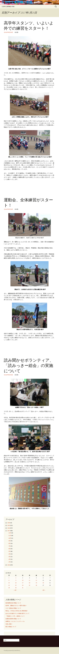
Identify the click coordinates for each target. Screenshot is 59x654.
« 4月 (15, 590)
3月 (9, 556)
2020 (8, 523)
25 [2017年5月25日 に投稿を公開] (29, 585)
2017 (8, 530)
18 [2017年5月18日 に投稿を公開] (29, 583)
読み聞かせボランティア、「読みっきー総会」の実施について (29, 365)
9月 (9, 541)
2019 (8, 525)
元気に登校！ (9, 624)
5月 (9, 551)
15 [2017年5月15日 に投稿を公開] (9, 583)
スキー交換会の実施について (13, 608)
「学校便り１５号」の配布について (15, 616)
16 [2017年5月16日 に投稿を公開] (15, 583)
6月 (9, 548)
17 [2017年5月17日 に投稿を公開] (22, 583)
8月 (9, 543)
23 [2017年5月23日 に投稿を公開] (15, 585)
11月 (10, 535)
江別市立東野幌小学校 (8, 6)
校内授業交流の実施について (13, 603)
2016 (8, 565)
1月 (9, 562)
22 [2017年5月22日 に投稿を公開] (9, 585)
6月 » (44, 590)
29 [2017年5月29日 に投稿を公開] (9, 587)
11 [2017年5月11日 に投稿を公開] (29, 580)
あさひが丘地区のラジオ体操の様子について (17, 613)
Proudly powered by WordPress (12, 650)
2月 (9, 559)
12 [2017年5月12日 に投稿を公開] (36, 580)
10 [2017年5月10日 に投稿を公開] (22, 580)
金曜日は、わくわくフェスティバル (15, 621)
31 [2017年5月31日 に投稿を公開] (22, 587)
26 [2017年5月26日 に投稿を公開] (36, 585)
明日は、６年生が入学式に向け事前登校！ (17, 611)
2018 (8, 528)
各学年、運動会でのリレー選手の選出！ (16, 605)
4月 (9, 554)
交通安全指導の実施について (13, 618)
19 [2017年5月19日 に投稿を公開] (36, 583)
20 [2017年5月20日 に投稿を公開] (43, 583)
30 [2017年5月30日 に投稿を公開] (15, 587)
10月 (10, 538)
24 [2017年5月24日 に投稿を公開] (22, 585)
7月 (9, 546)
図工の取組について (11, 626)
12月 (10, 533)
